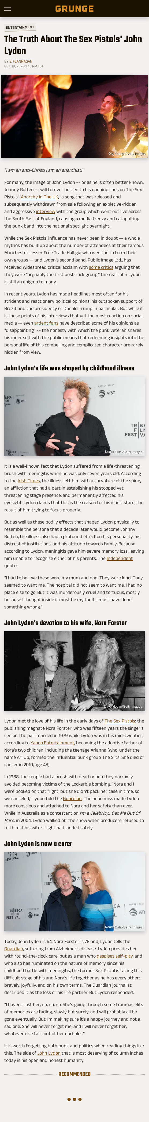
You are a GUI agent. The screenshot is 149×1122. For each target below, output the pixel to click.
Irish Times (29, 480)
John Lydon (49, 1053)
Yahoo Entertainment (52, 742)
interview (45, 211)
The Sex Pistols (120, 721)
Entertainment (20, 27)
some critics (101, 267)
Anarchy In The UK (39, 196)
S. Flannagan (20, 61)
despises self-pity (115, 956)
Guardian (72, 798)
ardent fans (46, 323)
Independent (120, 558)
